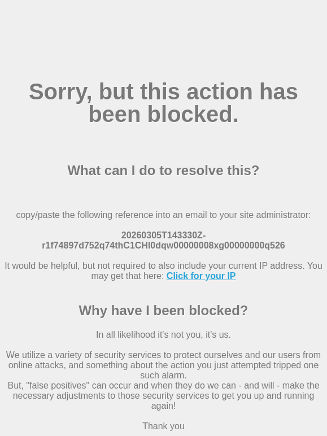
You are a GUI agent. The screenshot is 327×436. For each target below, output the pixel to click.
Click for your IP (201, 276)
